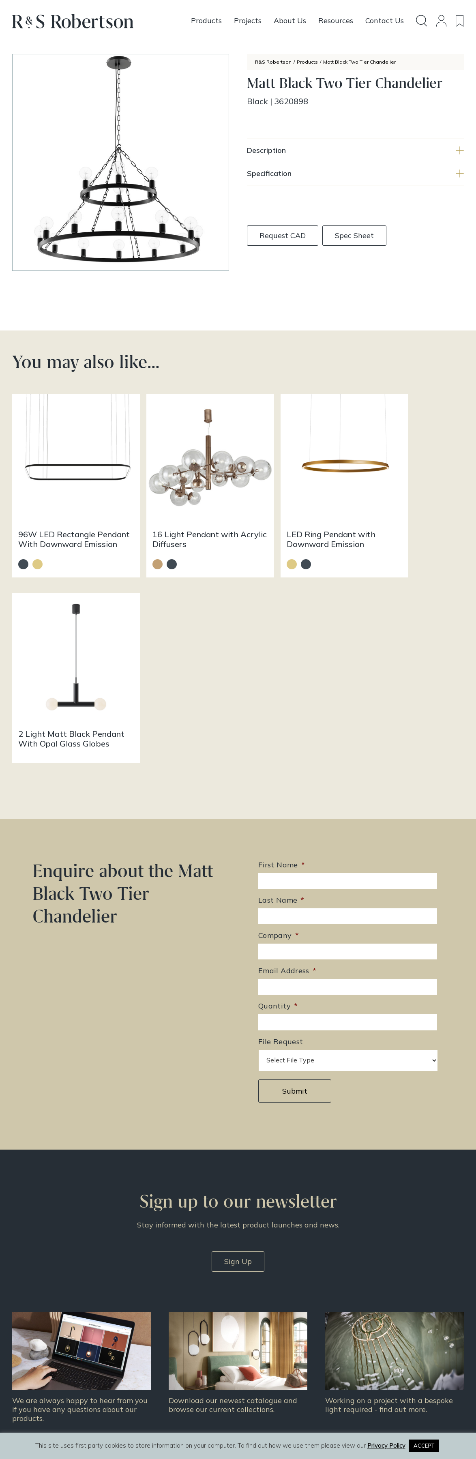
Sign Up (238, 1066)
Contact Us (370, 1330)
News (252, 1351)
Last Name (281, 705)
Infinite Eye (256, 1426)
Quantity (278, 811)
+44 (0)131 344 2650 (173, 1310)
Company (278, 740)
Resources (259, 1340)
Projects (256, 1330)
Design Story (263, 1319)
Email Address (287, 776)
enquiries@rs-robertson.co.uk (184, 1322)
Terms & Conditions (383, 1340)
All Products (261, 1309)
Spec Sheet (354, 235)
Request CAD (282, 235)
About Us (368, 1309)
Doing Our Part (376, 1319)
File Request (280, 846)
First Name (281, 670)
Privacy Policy (375, 1351)
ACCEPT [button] (424, 1445)
